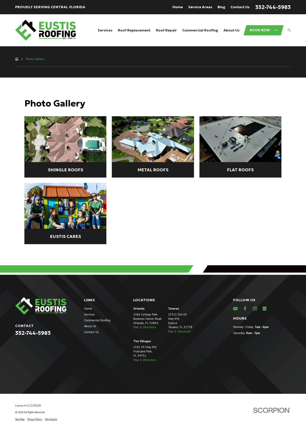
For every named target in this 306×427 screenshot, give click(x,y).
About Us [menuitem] (231, 30)
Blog (221, 7)
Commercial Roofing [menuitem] (200, 30)
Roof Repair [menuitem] (166, 30)
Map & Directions (144, 327)
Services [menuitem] (105, 30)
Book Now (264, 30)
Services (89, 314)
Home (178, 7)
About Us (90, 326)
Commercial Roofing (97, 320)
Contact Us (240, 7)
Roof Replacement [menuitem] (134, 30)
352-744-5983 (273, 7)
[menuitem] (20, 419)
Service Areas (200, 7)
